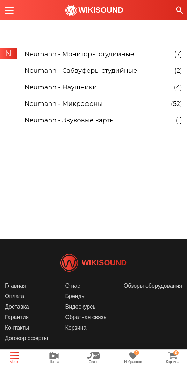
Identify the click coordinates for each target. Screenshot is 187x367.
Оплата (14, 307)
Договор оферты (26, 349)
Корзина (76, 338)
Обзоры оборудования (153, 296)
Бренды (75, 307)
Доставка (17, 317)
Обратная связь (86, 328)
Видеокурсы (81, 317)
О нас (72, 296)
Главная (15, 296)
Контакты (17, 338)
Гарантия (17, 328)
